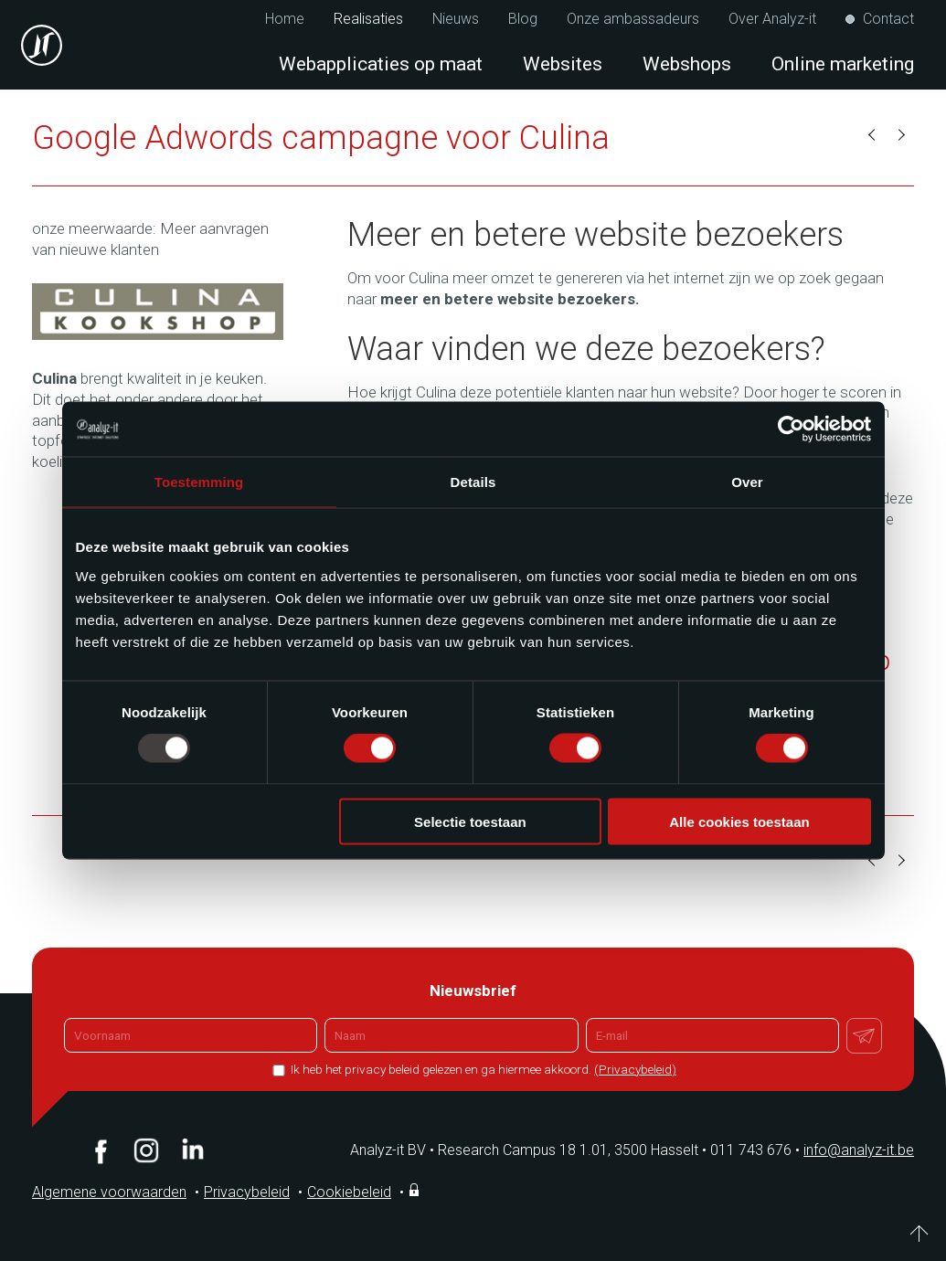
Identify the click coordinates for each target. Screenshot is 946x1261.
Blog (522, 19)
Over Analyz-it (772, 19)
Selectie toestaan (470, 821)
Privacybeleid (247, 1192)
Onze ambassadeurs (633, 19)
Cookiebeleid (349, 1192)
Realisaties (368, 19)
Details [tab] (473, 482)
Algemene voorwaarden (109, 1192)
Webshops (687, 64)
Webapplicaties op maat (381, 64)
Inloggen (416, 1189)
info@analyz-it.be (858, 1150)
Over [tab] (747, 482)
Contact (888, 19)
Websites (562, 64)
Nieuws (455, 19)
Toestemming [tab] (199, 482)
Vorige (873, 135)
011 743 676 (756, 1150)
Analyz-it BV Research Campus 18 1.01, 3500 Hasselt (524, 1150)
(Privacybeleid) (635, 1069)
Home (284, 19)
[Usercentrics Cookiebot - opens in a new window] (791, 429)
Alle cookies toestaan (739, 821)
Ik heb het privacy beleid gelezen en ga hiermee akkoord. (482, 1069)
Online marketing (842, 64)
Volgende (900, 135)
